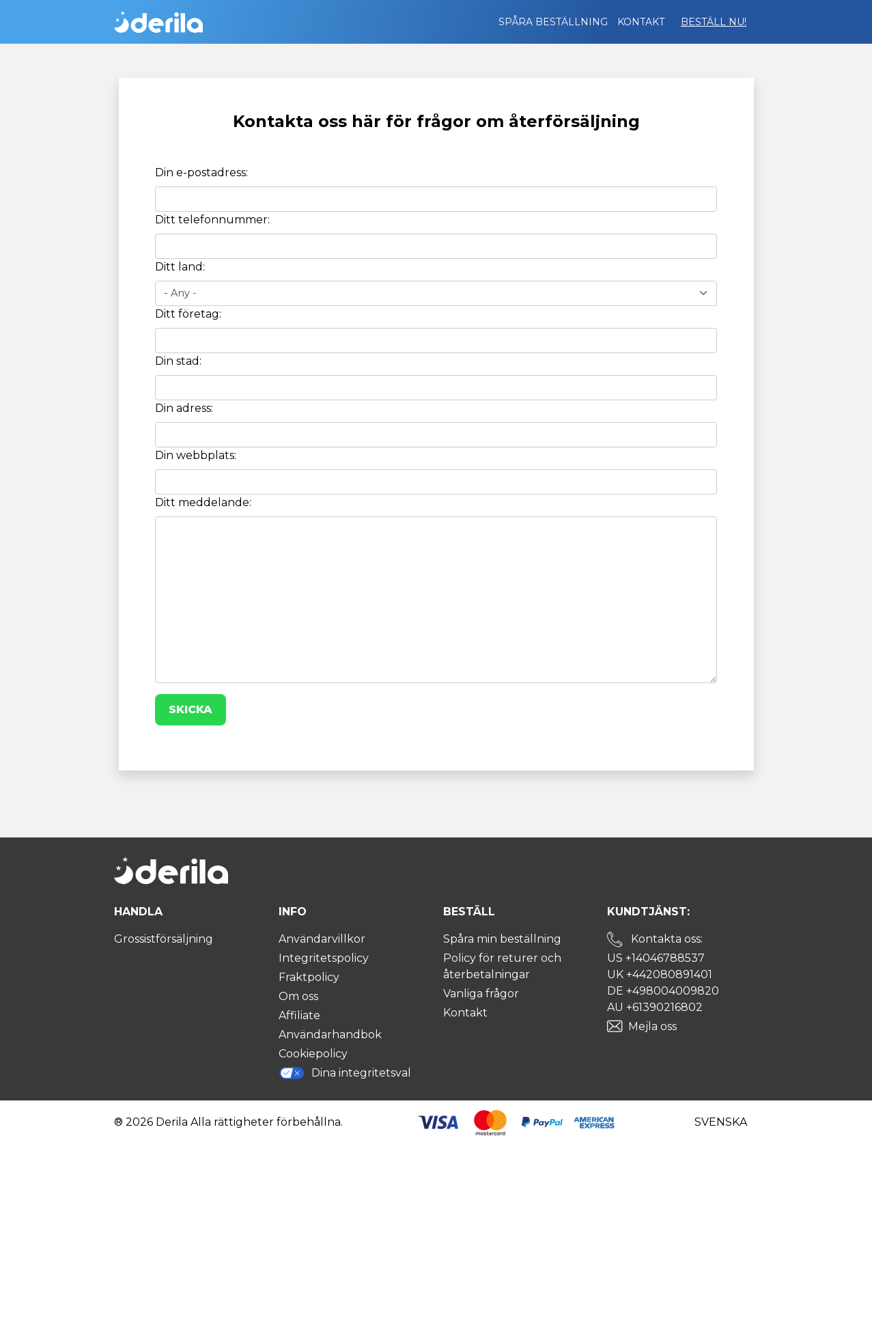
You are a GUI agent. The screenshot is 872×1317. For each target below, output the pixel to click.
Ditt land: (180, 266)
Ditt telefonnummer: (212, 219)
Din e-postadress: (201, 172)
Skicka (190, 709)
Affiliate (299, 1015)
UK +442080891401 (659, 974)
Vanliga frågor (481, 993)
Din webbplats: (195, 455)
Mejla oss (652, 1026)
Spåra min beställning (502, 938)
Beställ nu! (713, 22)
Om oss (298, 996)
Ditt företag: (188, 313)
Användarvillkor (322, 938)
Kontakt (640, 22)
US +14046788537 (656, 958)
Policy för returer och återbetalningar (502, 966)
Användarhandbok (330, 1034)
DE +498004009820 (663, 990)
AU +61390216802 (655, 1007)
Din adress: (184, 408)
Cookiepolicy (313, 1053)
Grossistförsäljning (163, 938)
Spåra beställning (553, 22)
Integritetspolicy (324, 958)
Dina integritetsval (345, 1073)
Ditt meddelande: (203, 502)
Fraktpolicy (309, 977)
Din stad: (178, 361)
